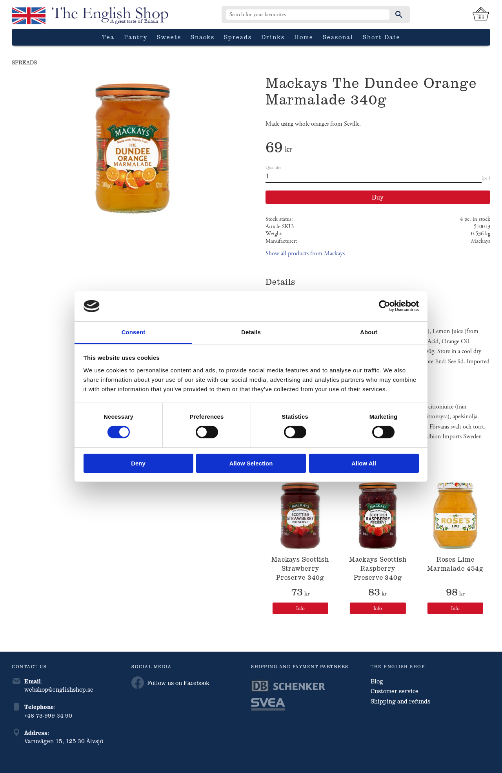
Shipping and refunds (400, 701)
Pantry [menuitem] (135, 37)
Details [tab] (251, 332)
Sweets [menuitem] (169, 37)
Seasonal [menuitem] (338, 37)
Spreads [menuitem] (238, 37)
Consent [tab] (134, 332)
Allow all (363, 463)
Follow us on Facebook (170, 682)
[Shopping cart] (480, 14)
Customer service (394, 691)
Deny (138, 463)
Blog (377, 681)
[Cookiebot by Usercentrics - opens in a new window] (384, 306)
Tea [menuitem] (108, 37)
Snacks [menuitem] (203, 37)
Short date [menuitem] (381, 37)
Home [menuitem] (303, 37)
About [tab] (368, 332)
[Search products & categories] (307, 14)
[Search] (399, 14)
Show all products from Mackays (305, 253)
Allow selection (251, 463)
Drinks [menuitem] (273, 37)
